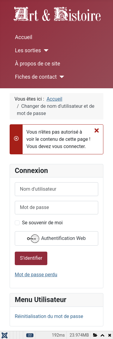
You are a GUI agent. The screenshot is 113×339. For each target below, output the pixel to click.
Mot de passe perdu (36, 274)
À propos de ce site (37, 64)
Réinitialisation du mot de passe (49, 316)
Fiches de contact (36, 77)
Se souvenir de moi (42, 222)
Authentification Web (56, 239)
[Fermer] (96, 130)
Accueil (23, 37)
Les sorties (28, 50)
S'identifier (31, 258)
